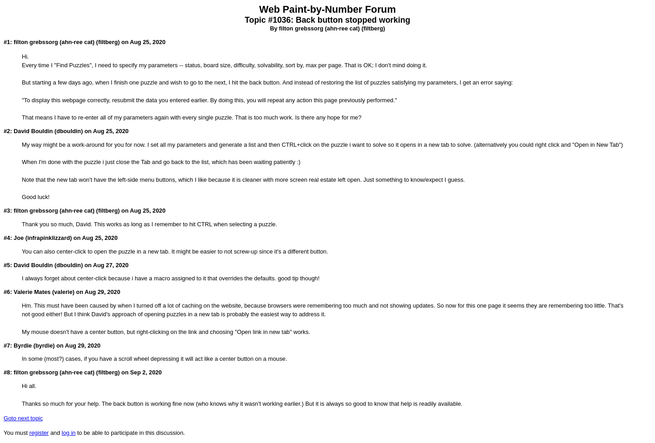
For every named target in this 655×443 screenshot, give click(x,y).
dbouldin (68, 131)
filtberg (373, 28)
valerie (63, 292)
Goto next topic (23, 418)
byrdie (44, 345)
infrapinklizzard (48, 237)
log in (69, 432)
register (39, 432)
